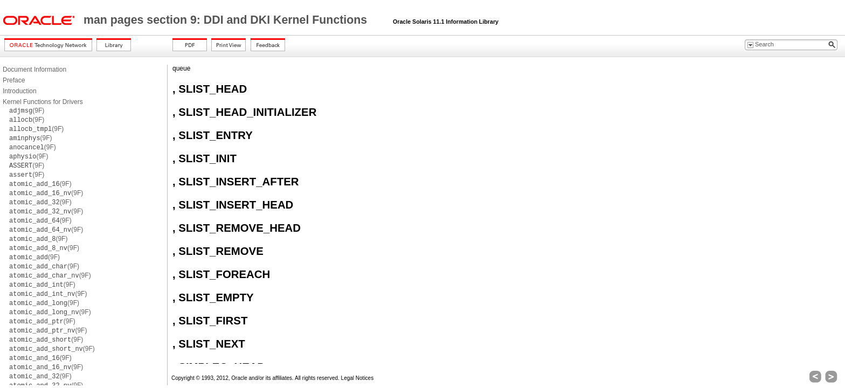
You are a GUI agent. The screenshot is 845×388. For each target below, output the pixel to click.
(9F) (26, 110)
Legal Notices (357, 378)
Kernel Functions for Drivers (43, 102)
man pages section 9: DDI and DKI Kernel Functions (227, 19)
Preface (14, 80)
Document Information (34, 69)
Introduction (20, 91)
